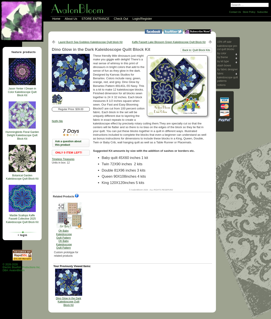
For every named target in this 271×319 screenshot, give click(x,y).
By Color (221, 53)
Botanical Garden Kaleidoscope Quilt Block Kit (22, 177)
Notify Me (57, 121)
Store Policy (249, 12)
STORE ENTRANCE (95, 18)
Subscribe (262, 12)
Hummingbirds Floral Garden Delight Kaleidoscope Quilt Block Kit (22, 135)
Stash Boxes (224, 65)
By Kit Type (223, 61)
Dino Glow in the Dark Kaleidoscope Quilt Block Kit (68, 302)
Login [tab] (21, 235)
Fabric (220, 73)
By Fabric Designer (227, 69)
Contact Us (235, 12)
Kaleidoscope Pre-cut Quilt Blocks (227, 48)
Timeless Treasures (63, 159)
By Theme (222, 57)
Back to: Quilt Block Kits (196, 50)
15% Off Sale (224, 41)
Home (56, 18)
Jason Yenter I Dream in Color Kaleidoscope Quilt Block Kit (22, 92)
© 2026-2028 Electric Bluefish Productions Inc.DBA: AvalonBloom (22, 267)
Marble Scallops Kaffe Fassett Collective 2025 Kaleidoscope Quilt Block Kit (22, 219)
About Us (71, 18)
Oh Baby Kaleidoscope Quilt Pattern (64, 225)
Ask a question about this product (68, 143)
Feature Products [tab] (22, 52)
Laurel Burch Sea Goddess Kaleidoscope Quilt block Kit (90, 42)
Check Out (121, 18)
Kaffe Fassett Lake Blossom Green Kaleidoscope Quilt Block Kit (169, 42)
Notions (221, 85)
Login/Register (142, 18)
